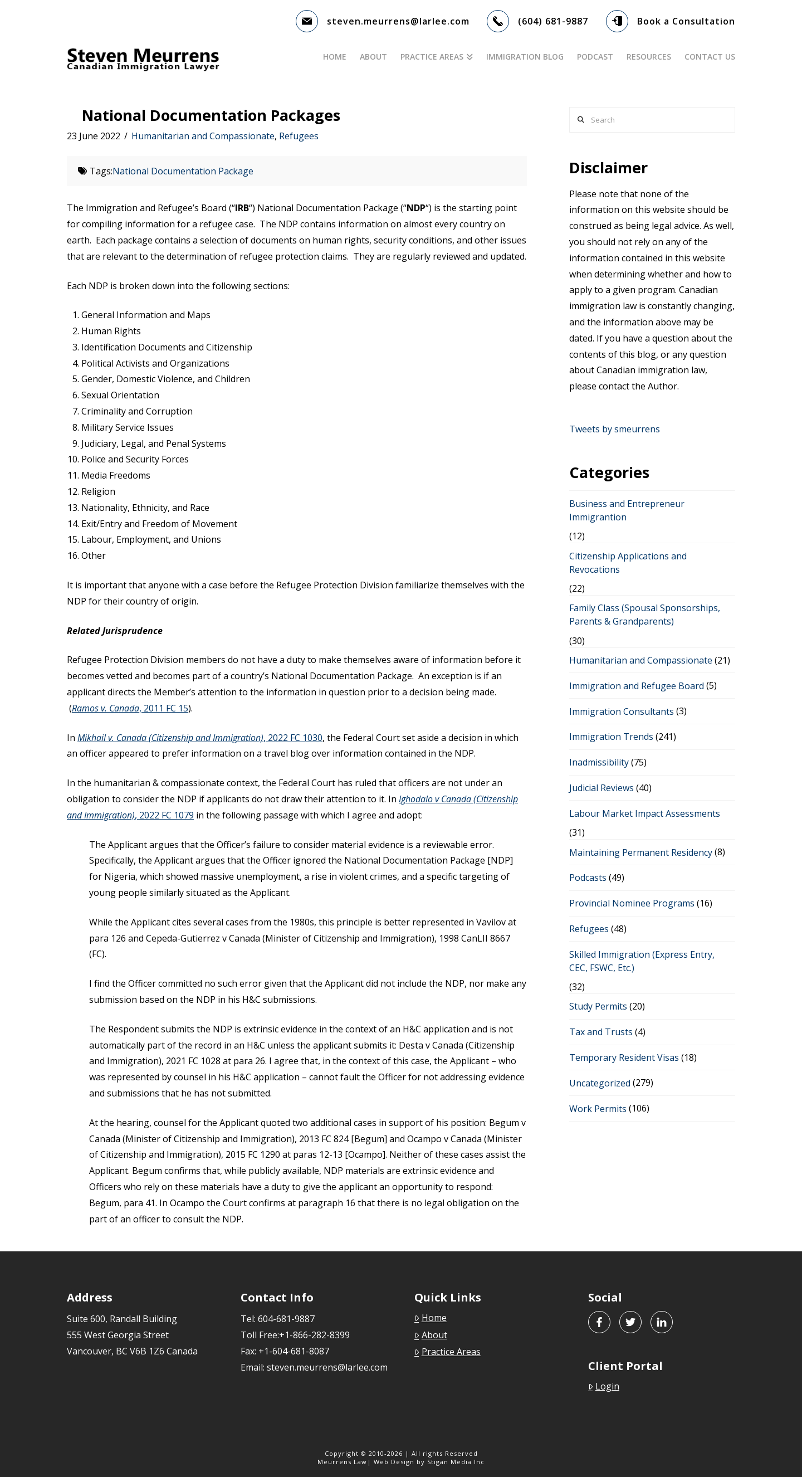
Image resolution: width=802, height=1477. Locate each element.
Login (603, 1386)
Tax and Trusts (601, 1032)
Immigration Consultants (621, 711)
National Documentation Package (183, 171)
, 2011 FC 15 (130, 708)
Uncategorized (599, 1083)
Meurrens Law (342, 1461)
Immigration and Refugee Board (636, 686)
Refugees (299, 136)
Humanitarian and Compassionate (203, 136)
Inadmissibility (599, 762)
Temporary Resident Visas (624, 1057)
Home (430, 1318)
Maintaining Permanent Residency (640, 852)
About (430, 1335)
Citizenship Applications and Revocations (628, 563)
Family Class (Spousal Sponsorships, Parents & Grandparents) (644, 614)
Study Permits (598, 1006)
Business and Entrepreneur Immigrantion (626, 510)
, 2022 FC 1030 (199, 738)
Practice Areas (447, 1352)
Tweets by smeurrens (614, 429)
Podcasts (588, 877)
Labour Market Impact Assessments (644, 813)
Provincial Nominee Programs (632, 903)
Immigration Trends (611, 736)
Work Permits (598, 1109)
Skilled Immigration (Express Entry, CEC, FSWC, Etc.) (642, 961)
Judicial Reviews (601, 788)
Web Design (394, 1461)
